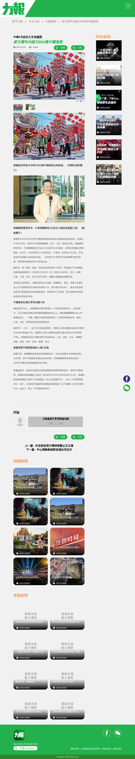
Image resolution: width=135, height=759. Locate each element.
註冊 (50, 423)
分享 (80, 47)
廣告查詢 (117, 749)
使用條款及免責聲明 (90, 749)
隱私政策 (107, 749)
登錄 (61, 423)
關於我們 (75, 749)
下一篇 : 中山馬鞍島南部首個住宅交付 (49, 449)
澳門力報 (17, 21)
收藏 (63, 47)
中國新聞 (51, 21)
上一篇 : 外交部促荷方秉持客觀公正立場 (49, 445)
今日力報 (34, 21)
